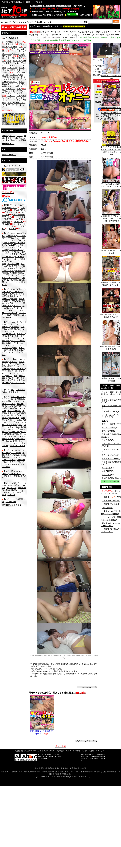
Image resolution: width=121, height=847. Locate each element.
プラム (11, 422)
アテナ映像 (11, 235)
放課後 (23, 140)
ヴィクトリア (8, 252)
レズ (17, 72)
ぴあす (22, 406)
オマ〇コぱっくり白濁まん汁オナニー (41, 731)
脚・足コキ (7, 53)
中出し (19, 70)
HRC (17, 252)
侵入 (104, 421)
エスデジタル (8, 256)
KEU (8, 303)
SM (7, 74)
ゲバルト (17, 305)
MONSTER (18, 221)
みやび (21, 457)
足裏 (9, 60)
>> (8, 143)
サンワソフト (12, 212)
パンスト (17, 60)
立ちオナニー (17, 65)
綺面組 (21, 298)
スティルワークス (12, 352)
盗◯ (19, 79)
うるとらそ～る (16, 249)
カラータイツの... (109, 455)
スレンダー (14, 98)
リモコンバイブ (15, 91)
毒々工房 (11, 380)
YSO (13, 499)
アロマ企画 (8, 242)
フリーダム (14, 427)
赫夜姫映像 (7, 294)
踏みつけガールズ (13, 420)
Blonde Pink (14, 432)
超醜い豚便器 (8, 366)
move (16, 455)
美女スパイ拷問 (108, 427)
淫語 (4, 67)
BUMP (15, 406)
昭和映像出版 (13, 329)
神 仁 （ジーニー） (14, 345)
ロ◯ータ (13, 46)
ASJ (23, 254)
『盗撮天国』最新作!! (111, 501)
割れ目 (5, 136)
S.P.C (4, 284)
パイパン (11, 95)
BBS (20, 415)
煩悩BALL (6, 406)
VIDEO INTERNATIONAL (13, 206)
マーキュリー (17, 450)
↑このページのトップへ (87, 687)
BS (3, 408)
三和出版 (6, 326)
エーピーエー (12, 259)
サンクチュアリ (17, 324)
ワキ (19, 95)
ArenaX (22, 240)
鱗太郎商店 (11, 488)
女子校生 (9, 44)
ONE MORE (11, 502)
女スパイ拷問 (107, 431)
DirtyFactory (17, 359)
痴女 (9, 56)
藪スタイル (16, 471)
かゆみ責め (106, 440)
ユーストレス (15, 474)
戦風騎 (8, 343)
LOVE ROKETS (9, 485)
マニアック (16, 453)
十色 (15, 375)
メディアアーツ (8, 460)
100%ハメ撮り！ (9, 415)
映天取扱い (14, 254)
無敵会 (5, 457)
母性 (7, 140)
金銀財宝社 (7, 301)
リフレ (19, 136)
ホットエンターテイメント (13, 442)
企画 (19, 84)
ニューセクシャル (10, 392)
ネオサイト (20, 389)
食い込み (13, 81)
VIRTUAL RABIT (18, 396)
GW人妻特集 (107, 508)
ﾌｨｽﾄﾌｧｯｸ (11, 100)
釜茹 (15, 294)
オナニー (17, 63)
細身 (17, 138)
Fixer (12, 434)
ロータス (11, 495)
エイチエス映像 (13, 269)
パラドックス (17, 401)
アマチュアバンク (13, 264)
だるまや (13, 361)
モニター (9, 138)
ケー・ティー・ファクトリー (12, 311)
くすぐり (6, 79)
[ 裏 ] (49, 133)
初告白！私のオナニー (111, 406)
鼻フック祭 (106, 468)
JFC (22, 329)
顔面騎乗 (6, 77)
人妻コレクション (13, 411)
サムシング (16, 322)
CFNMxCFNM (8, 331)
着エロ (19, 100)
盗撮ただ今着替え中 (110, 424)
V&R (20, 425)
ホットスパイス (13, 436)
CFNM (5, 42)
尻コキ (16, 53)
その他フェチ (15, 22)
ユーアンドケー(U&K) (13, 475)
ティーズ (12, 228)
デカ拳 (14, 371)
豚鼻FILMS (106, 471)
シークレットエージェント (13, 332)
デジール (15, 373)
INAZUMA (12, 245)
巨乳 (13, 70)
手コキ (21, 51)
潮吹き (8, 63)
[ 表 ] (42, 133)
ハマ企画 (18, 219)
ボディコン (10, 88)
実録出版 (15, 326)
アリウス (9, 238)
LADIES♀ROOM (10, 490)
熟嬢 (15, 347)
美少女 (5, 46)
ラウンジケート (18, 483)
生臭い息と (106, 474)
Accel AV (15, 233)
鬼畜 (5, 91)
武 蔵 (23, 455)
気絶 (13, 79)
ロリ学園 (22, 488)
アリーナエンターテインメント (14, 239)
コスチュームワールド (111, 449)
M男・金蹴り (14, 42)
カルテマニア (17, 291)
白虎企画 (6, 221)
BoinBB (20, 403)
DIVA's (9, 375)
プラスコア (20, 422)
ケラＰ (12, 308)
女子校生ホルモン (109, 411)
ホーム (4, 22)
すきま (10, 336)
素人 (22, 44)
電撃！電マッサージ (110, 458)
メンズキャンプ (14, 464)
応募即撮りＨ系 (16, 273)
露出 (19, 88)
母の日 (21, 399)
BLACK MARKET (9, 425)
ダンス (16, 93)
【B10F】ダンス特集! (111, 504)
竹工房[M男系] (20, 210)
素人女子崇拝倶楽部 (13, 348)
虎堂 (19, 380)
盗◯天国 (15, 378)
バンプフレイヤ (8, 403)
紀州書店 (11, 296)
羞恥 (9, 93)
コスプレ (11, 84)
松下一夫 (6, 453)
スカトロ (14, 74)
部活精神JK (14, 417)
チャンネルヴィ (16, 364)
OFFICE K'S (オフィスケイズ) (14, 276)
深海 (4, 336)
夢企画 (23, 476)
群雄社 (17, 315)
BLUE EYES (12, 429)
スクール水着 (13, 86)
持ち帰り (15, 140)
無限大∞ (9, 455)
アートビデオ (11, 282)
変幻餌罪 (13, 441)
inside (21, 282)
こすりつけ (12, 67)
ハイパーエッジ (10, 399)
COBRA (6, 224)
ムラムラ (13, 457)
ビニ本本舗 (11, 408)
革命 (20, 289)
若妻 (19, 58)
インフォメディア (9, 247)
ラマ (19, 485)
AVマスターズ (15, 268)
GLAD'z (16, 301)
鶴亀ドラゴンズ (18, 368)
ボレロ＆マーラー (17, 446)
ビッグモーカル (14, 410)
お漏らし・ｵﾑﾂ (17, 77)
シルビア (21, 333)
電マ (22, 93)
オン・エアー (13, 263)
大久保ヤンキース (9, 275)
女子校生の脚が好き (110, 478)
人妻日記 (21, 413)
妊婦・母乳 (10, 58)
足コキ (12, 136)
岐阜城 (14, 298)
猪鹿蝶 (20, 245)
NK (12, 389)
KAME (14, 289)
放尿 (21, 74)
